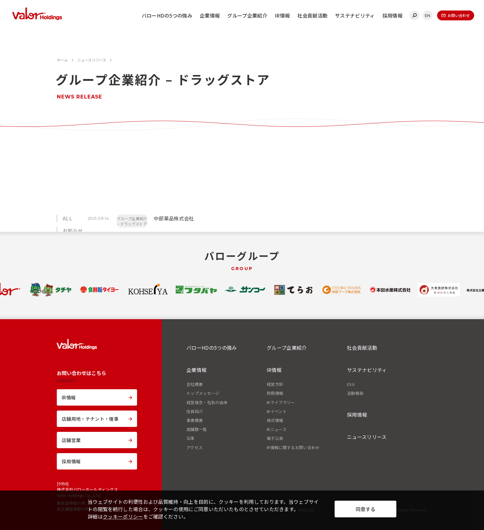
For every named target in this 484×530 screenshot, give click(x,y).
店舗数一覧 (196, 429)
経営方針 (275, 384)
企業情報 (210, 15)
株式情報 (275, 420)
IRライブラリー (281, 402)
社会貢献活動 (312, 15)
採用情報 (392, 15)
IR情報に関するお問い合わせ (293, 447)
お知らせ (73, 230)
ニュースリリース (367, 436)
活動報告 (355, 393)
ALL (67, 218)
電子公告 (275, 438)
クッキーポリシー (123, 516)
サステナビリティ (355, 15)
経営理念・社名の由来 (206, 402)
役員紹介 (194, 411)
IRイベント (277, 411)
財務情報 (275, 393)
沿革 (190, 438)
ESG (351, 384)
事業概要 (194, 420)
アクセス (194, 447)
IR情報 (282, 15)
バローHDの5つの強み (167, 15)
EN (428, 15)
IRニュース (276, 429)
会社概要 (194, 384)
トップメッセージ (202, 393)
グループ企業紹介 (247, 15)
